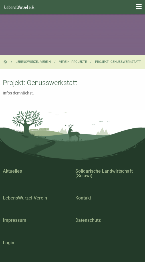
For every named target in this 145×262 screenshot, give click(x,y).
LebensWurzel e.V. (19, 7)
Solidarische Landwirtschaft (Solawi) (104, 173)
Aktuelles (12, 171)
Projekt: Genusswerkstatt (118, 62)
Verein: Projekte (73, 62)
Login (8, 242)
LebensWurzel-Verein (33, 62)
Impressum (14, 220)
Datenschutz (88, 220)
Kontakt (83, 198)
